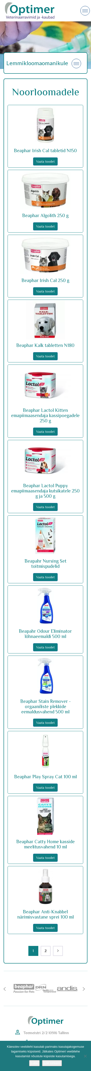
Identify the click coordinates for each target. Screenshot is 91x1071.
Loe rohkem (52, 1063)
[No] (85, 1056)
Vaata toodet (45, 161)
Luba (34, 1063)
